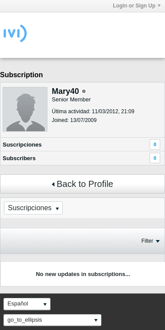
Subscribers (19, 158)
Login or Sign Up (137, 6)
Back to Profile (82, 184)
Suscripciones (22, 144)
